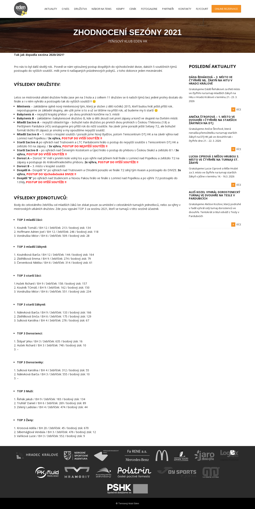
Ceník (132, 9)
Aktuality (50, 9)
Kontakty (184, 9)
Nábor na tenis (102, 9)
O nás (65, 9)
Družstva (80, 9)
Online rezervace (226, 9)
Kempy (120, 9)
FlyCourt (202, 9)
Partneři (168, 9)
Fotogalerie (149, 9)
